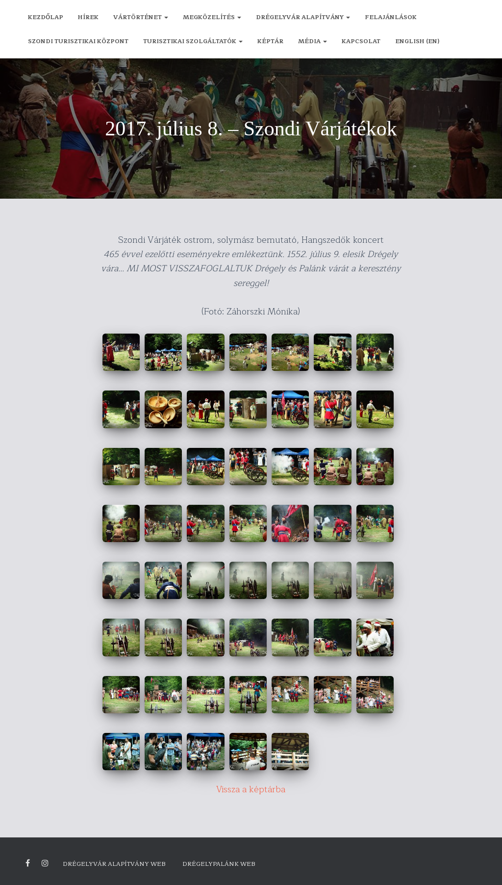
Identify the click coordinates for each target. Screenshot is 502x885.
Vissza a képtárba (251, 789)
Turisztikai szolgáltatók (193, 41)
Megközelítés (212, 17)
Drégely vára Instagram (45, 863)
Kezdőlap (45, 17)
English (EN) (417, 41)
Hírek (88, 17)
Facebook (28, 863)
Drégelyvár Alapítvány (303, 17)
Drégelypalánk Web (218, 864)
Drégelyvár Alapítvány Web (114, 864)
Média (312, 41)
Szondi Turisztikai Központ (78, 41)
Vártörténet (140, 17)
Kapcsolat (361, 41)
